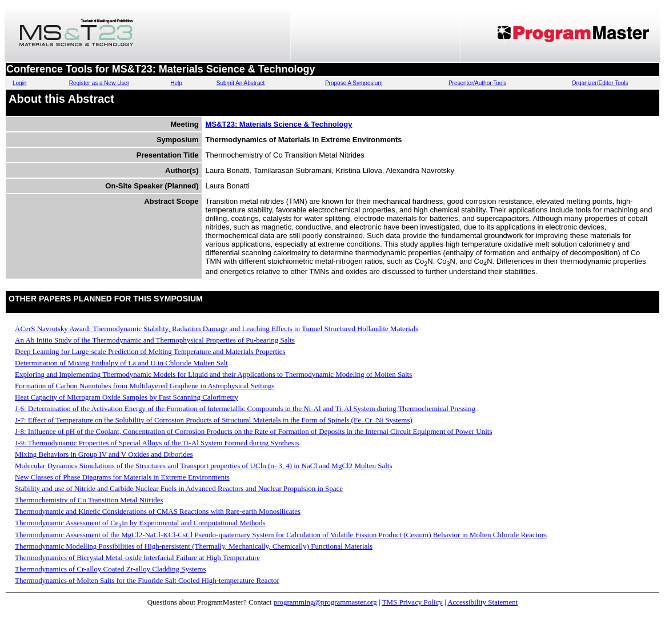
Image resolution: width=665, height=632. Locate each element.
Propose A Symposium (354, 83)
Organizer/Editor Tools (600, 83)
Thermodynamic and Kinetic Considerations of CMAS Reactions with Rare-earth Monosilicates (158, 511)
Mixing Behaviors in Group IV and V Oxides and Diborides (104, 454)
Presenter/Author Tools (477, 83)
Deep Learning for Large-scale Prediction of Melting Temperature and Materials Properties (150, 351)
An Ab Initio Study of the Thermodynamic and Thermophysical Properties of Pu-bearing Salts (155, 340)
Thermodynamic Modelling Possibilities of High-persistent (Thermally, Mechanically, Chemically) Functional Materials (193, 546)
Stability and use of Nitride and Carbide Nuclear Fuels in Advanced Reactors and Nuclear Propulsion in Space (179, 488)
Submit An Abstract (241, 83)
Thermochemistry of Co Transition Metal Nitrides (89, 500)
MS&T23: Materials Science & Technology (279, 124)
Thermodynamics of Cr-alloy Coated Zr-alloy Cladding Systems (110, 569)
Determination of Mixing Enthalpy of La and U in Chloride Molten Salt (121, 363)
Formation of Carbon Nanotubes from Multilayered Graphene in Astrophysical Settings (145, 385)
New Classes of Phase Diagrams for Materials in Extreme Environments (122, 477)
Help (176, 83)
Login (19, 83)
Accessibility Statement (482, 602)
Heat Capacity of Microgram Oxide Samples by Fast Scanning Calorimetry (126, 397)
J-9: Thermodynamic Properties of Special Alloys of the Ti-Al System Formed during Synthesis (157, 442)
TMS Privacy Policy (412, 602)
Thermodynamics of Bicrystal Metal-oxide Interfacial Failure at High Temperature (137, 557)
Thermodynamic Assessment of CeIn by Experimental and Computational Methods (140, 522)
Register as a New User (99, 83)
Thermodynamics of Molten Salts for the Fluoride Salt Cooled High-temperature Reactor (147, 580)
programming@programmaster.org (325, 602)
